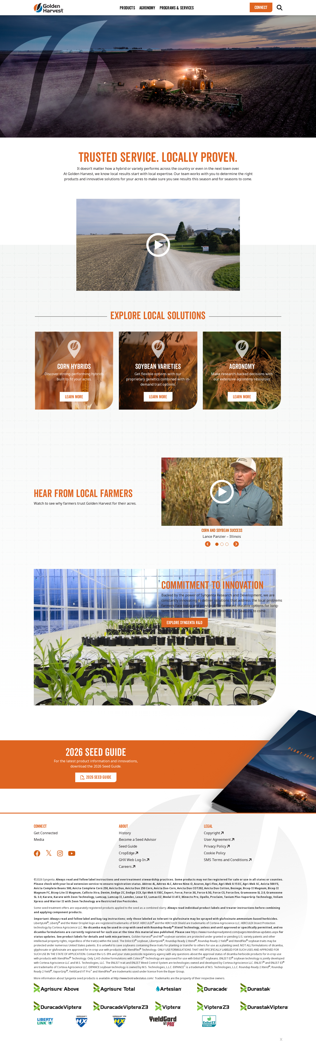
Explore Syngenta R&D (185, 622)
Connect (261, 7)
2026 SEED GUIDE (95, 777)
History (125, 833)
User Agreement (219, 839)
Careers (127, 866)
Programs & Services (177, 7)
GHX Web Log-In (134, 859)
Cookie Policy (214, 853)
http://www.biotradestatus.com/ (133, 978)
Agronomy (147, 7)
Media (39, 839)
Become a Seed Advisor (137, 839)
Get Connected (46, 833)
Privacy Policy (217, 846)
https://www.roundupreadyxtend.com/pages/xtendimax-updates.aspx (234, 932)
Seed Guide (128, 846)
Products (127, 7)
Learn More (74, 396)
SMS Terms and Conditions (227, 859)
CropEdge (128, 853)
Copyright (214, 833)
